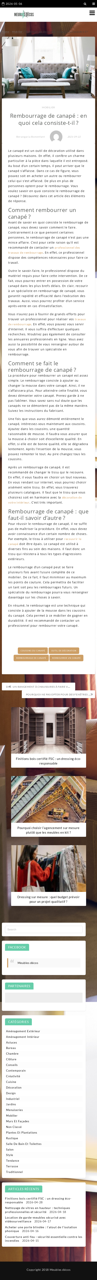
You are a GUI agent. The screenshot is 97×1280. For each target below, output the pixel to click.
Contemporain (16, 1070)
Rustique (12, 1138)
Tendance (12, 1160)
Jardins (11, 1104)
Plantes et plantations (21, 1132)
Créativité (13, 1076)
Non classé (14, 1127)
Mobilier (48, 107)
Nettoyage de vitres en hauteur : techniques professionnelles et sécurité (37, 1209)
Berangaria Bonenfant (30, 136)
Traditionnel (14, 1172)
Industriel (12, 1098)
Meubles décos (28, 963)
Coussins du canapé (33, 651)
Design (11, 1093)
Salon (10, 1149)
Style (9, 1155)
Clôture (11, 1059)
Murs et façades (17, 1121)
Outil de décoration (63, 651)
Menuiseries (14, 1110)
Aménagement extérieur (23, 1031)
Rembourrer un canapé (66, 658)
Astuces (11, 1042)
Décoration (14, 1087)
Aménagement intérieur (22, 1036)
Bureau (11, 1048)
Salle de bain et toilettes (24, 1144)
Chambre (12, 1053)
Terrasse (12, 1166)
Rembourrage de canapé (31, 658)
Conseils (12, 1065)
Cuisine (11, 1082)
